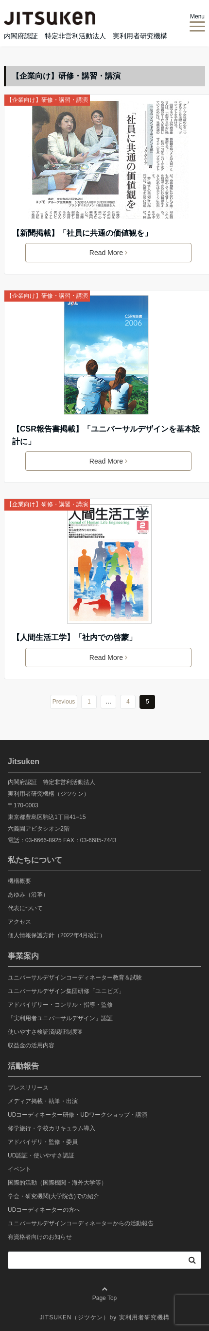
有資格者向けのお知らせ (40, 1237)
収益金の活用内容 (31, 1045)
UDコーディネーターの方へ (44, 1209)
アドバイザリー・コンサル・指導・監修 (60, 1004)
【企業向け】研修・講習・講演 (47, 99)
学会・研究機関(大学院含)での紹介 (53, 1196)
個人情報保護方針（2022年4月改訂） (56, 935)
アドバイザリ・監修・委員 (43, 1142)
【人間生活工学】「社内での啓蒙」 (74, 637)
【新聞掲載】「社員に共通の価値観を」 (82, 233)
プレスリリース (28, 1087)
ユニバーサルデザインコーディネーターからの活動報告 (81, 1223)
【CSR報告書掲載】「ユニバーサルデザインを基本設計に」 (106, 435)
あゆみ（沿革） (28, 894)
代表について (25, 908)
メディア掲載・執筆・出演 (43, 1101)
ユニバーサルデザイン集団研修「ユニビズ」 (66, 991)
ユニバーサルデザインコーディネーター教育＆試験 (75, 977)
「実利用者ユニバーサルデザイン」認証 (60, 1018)
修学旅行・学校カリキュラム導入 (51, 1128)
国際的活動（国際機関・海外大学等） (57, 1182)
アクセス (19, 921)
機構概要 (19, 881)
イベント (19, 1169)
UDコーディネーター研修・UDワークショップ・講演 (77, 1114)
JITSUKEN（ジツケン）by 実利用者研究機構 (104, 1317)
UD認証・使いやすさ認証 (41, 1155)
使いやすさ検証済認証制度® (45, 1031)
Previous (63, 701)
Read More (108, 253)
